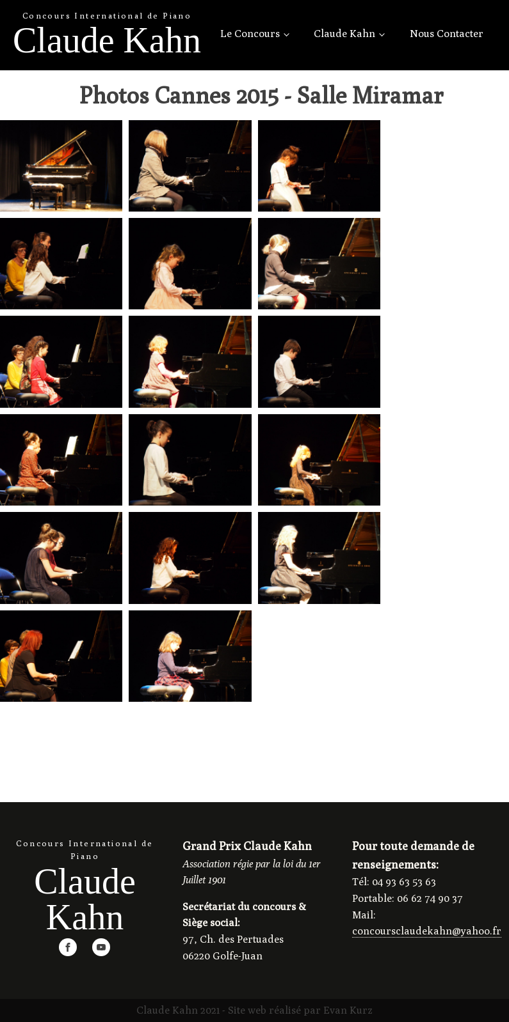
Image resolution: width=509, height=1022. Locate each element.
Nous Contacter (446, 33)
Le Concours (250, 33)
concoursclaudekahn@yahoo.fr (426, 931)
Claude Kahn (344, 33)
